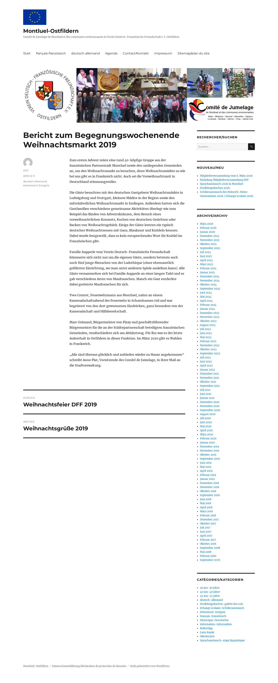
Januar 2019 (207, 479)
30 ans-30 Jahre (210, 587)
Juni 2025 (206, 256)
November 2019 (209, 450)
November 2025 (210, 240)
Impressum (163, 53)
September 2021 (210, 386)
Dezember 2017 (209, 519)
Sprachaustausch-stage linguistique (222, 640)
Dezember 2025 (209, 236)
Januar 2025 (207, 272)
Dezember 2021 (209, 373)
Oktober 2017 (208, 523)
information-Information (216, 624)
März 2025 (206, 264)
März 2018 (206, 511)
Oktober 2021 (208, 381)
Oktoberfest (207, 636)
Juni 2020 (206, 422)
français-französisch (51, 53)
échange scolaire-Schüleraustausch (222, 608)
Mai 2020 (205, 426)
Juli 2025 (205, 252)
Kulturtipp (206, 628)
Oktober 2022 (208, 349)
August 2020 (207, 414)
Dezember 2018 (209, 483)
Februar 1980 (208, 556)
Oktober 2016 (208, 543)
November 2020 (210, 406)
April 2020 (206, 430)
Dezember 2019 (209, 446)
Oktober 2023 (208, 321)
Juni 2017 (205, 531)
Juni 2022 (206, 361)
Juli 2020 (205, 418)
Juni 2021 (205, 394)
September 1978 (210, 560)
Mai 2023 (205, 337)
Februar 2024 (208, 304)
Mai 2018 (205, 503)
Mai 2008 (205, 552)
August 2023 (207, 325)
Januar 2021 (207, 398)
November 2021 (209, 377)
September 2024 (210, 288)
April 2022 (206, 365)
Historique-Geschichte (214, 620)
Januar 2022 (207, 369)
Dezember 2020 (209, 402)
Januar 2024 (207, 309)
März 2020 (206, 434)
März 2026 (206, 223)
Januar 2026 (207, 232)
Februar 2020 (208, 438)
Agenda (111, 53)
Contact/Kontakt (136, 53)
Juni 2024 (206, 292)
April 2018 (206, 507)
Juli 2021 (205, 390)
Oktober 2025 (208, 244)
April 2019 (206, 471)
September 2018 (210, 495)
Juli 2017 (205, 527)
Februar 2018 (208, 515)
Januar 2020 (207, 442)
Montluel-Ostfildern (51, 31)
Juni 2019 (206, 462)
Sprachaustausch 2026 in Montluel (221, 184)
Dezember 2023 (209, 313)
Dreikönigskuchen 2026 (215, 188)
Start (27, 53)
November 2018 (209, 487)
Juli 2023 (205, 329)
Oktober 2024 (208, 284)
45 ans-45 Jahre (210, 596)
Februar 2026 (208, 228)
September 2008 (210, 548)
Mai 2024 (205, 296)
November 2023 (209, 317)
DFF (25, 170)
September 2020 (210, 410)
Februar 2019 (208, 475)
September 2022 (210, 353)
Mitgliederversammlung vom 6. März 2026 (226, 175)
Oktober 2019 (208, 454)
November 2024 (210, 280)
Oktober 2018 (208, 491)
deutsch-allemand (85, 53)
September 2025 (210, 248)
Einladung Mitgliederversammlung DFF (224, 180)
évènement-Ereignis (36, 185)
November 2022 (210, 345)
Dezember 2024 (209, 276)
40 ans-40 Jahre (210, 592)
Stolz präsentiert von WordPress (150, 666)
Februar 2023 (208, 341)
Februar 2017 (208, 539)
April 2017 (206, 535)
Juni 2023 (206, 333)
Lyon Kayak (207, 632)
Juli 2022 (205, 357)
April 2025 (206, 260)
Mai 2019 (205, 467)
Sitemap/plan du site (194, 53)
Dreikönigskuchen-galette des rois (221, 604)
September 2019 (210, 458)
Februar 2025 (208, 268)
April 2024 (206, 300)
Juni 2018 (205, 499)
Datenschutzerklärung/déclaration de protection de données (89, 666)
